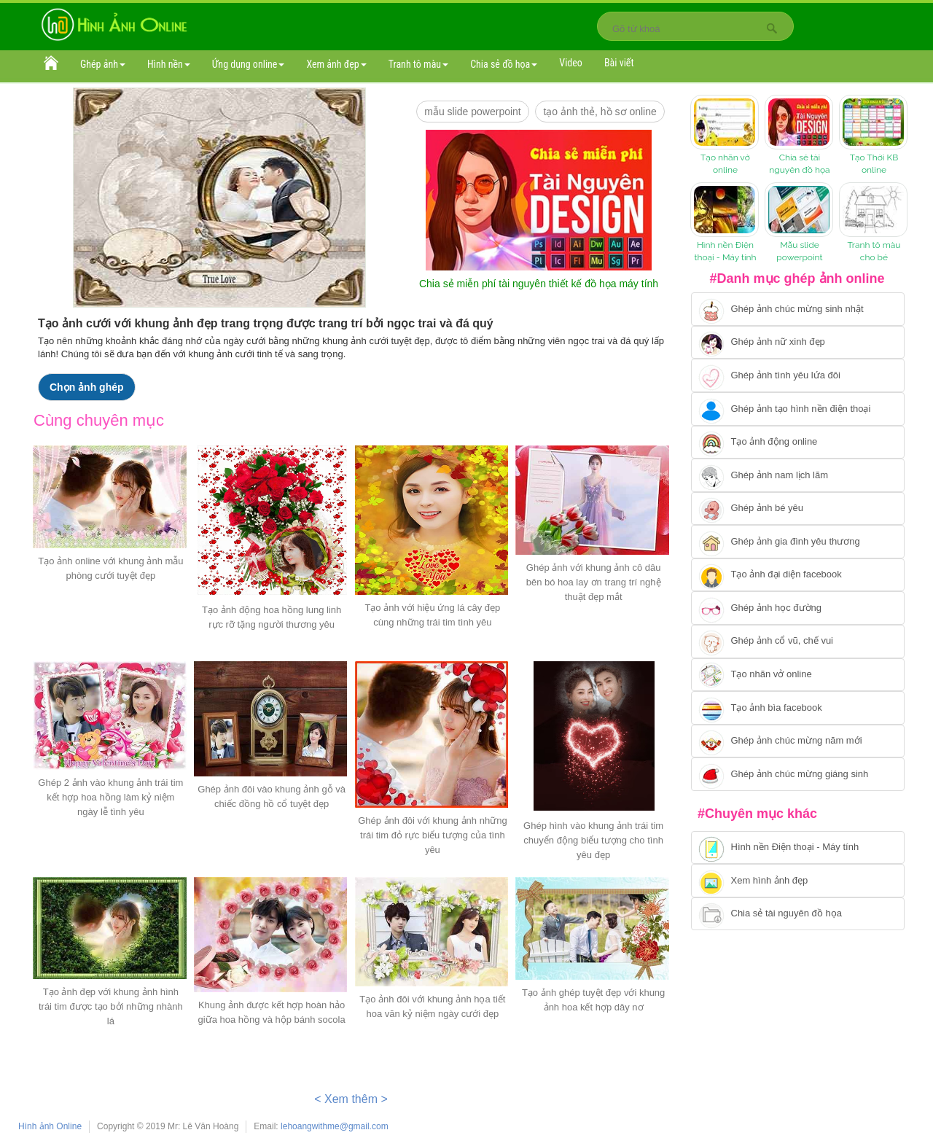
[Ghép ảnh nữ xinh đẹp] (798, 342)
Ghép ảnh (102, 64)
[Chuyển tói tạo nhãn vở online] (798, 675)
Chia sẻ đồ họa (503, 64)
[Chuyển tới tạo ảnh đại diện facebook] (798, 575)
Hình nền (168, 64)
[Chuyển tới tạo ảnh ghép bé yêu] (798, 509)
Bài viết (619, 63)
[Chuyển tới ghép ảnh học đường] (798, 608)
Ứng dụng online (248, 64)
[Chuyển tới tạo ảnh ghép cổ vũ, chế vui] (798, 641)
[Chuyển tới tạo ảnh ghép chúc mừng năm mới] (798, 741)
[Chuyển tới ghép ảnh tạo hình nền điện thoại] (798, 409)
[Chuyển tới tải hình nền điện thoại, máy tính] (798, 848)
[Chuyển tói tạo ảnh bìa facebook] (798, 708)
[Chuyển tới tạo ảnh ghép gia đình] (798, 541)
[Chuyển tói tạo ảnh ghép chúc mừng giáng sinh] (798, 774)
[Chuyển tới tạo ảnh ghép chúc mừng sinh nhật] (798, 309)
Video (570, 63)
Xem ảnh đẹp (336, 64)
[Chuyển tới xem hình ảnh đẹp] (798, 880)
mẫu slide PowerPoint (472, 111)
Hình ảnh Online (50, 1126)
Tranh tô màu (419, 64)
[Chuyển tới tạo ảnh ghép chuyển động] (798, 442)
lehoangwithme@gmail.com (335, 1126)
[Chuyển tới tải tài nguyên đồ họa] (798, 914)
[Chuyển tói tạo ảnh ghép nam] (798, 475)
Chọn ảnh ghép (87, 387)
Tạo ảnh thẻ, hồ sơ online (599, 111)
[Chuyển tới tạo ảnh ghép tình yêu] (798, 375)
